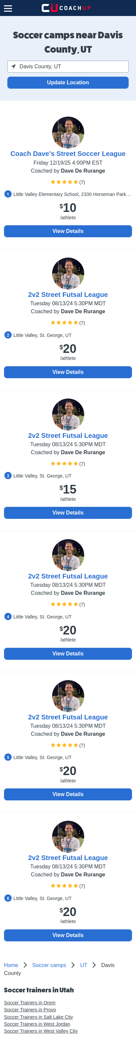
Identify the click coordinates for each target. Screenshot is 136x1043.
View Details (68, 231)
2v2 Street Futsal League (68, 294)
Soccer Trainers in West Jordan (37, 1024)
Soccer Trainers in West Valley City (41, 1031)
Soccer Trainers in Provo (30, 1009)
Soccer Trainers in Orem (29, 1002)
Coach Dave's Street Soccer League (68, 153)
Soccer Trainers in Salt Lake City (38, 1017)
